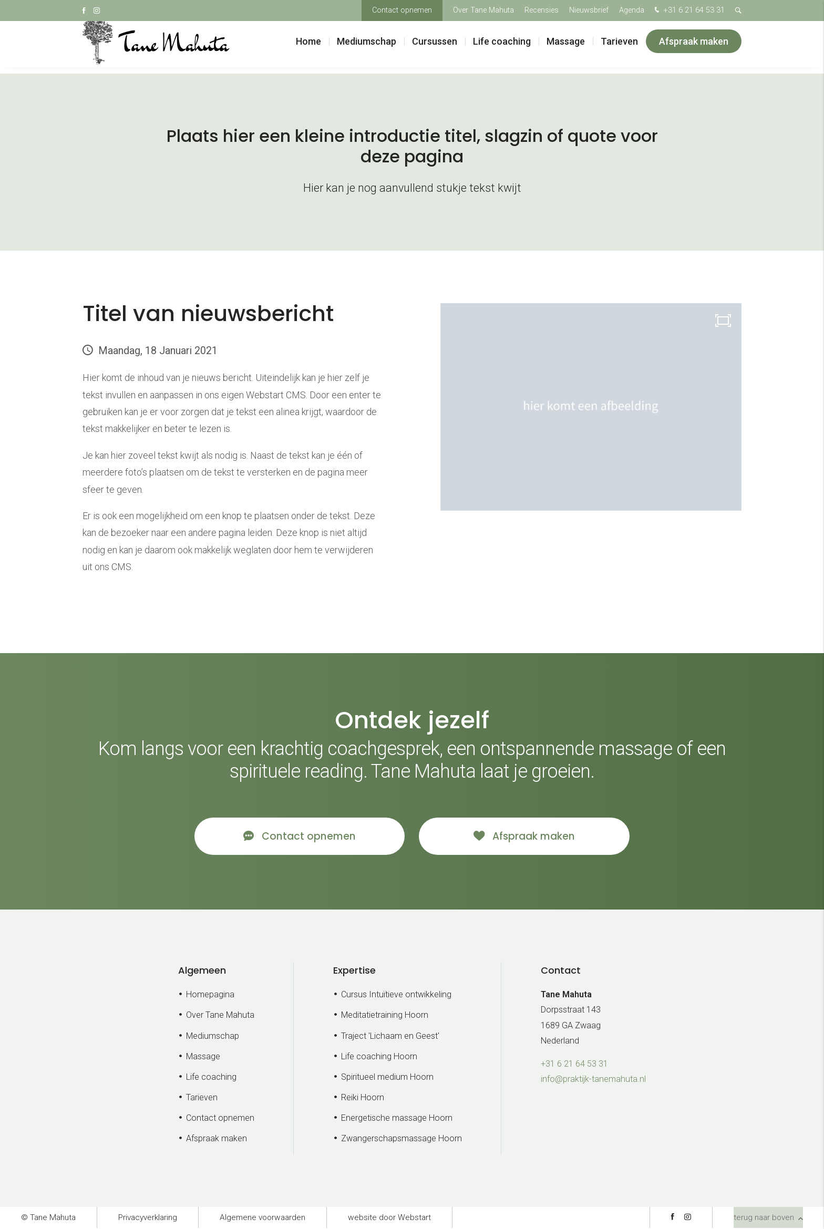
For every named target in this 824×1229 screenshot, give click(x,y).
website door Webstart (389, 1218)
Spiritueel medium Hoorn (387, 1078)
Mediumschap (366, 47)
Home (308, 47)
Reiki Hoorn (362, 1098)
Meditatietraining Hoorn (384, 1016)
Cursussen (434, 47)
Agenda (631, 10)
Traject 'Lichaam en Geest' (390, 1037)
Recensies (541, 10)
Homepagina (210, 996)
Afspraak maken (693, 47)
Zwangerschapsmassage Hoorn (401, 1140)
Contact (561, 971)
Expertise (354, 971)
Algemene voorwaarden (262, 1218)
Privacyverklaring (147, 1218)
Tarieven (619, 47)
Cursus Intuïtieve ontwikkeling (396, 996)
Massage (566, 47)
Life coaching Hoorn (379, 1057)
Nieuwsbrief (589, 10)
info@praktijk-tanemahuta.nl (593, 1080)
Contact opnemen (402, 10)
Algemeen (202, 971)
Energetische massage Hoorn (396, 1119)
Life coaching (502, 47)
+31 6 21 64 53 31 (688, 11)
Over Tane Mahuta (483, 10)
